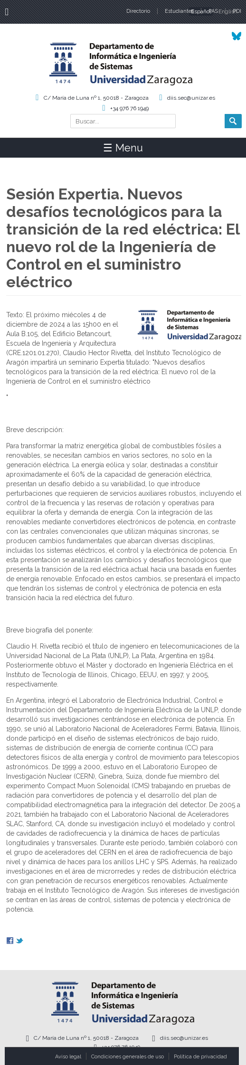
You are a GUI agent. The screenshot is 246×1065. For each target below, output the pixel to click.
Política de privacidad (200, 1057)
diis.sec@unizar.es (191, 97)
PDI (237, 11)
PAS (213, 11)
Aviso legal (68, 1057)
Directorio (138, 11)
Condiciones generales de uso (127, 1057)
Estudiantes (179, 11)
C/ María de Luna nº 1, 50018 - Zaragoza (96, 97)
